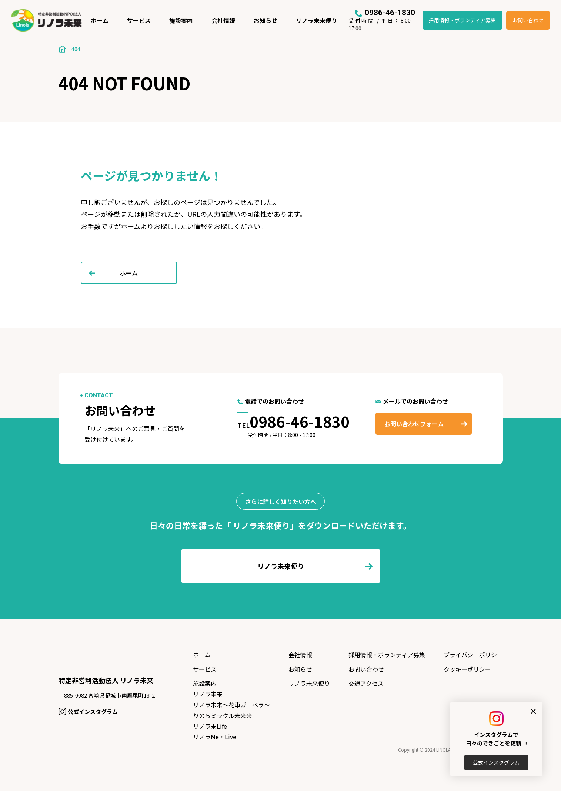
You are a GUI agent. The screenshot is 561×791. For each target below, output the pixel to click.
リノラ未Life (210, 726)
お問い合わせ (528, 20)
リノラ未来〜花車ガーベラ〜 (231, 704)
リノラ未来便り (316, 20)
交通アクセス (366, 683)
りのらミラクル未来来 (222, 715)
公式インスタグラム (496, 762)
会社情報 (223, 20)
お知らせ (265, 20)
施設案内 (181, 20)
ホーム (99, 20)
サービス (139, 20)
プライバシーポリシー (473, 654)
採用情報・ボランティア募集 (462, 20)
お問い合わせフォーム (414, 423)
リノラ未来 (208, 693)
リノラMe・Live (214, 736)
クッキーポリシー (467, 669)
